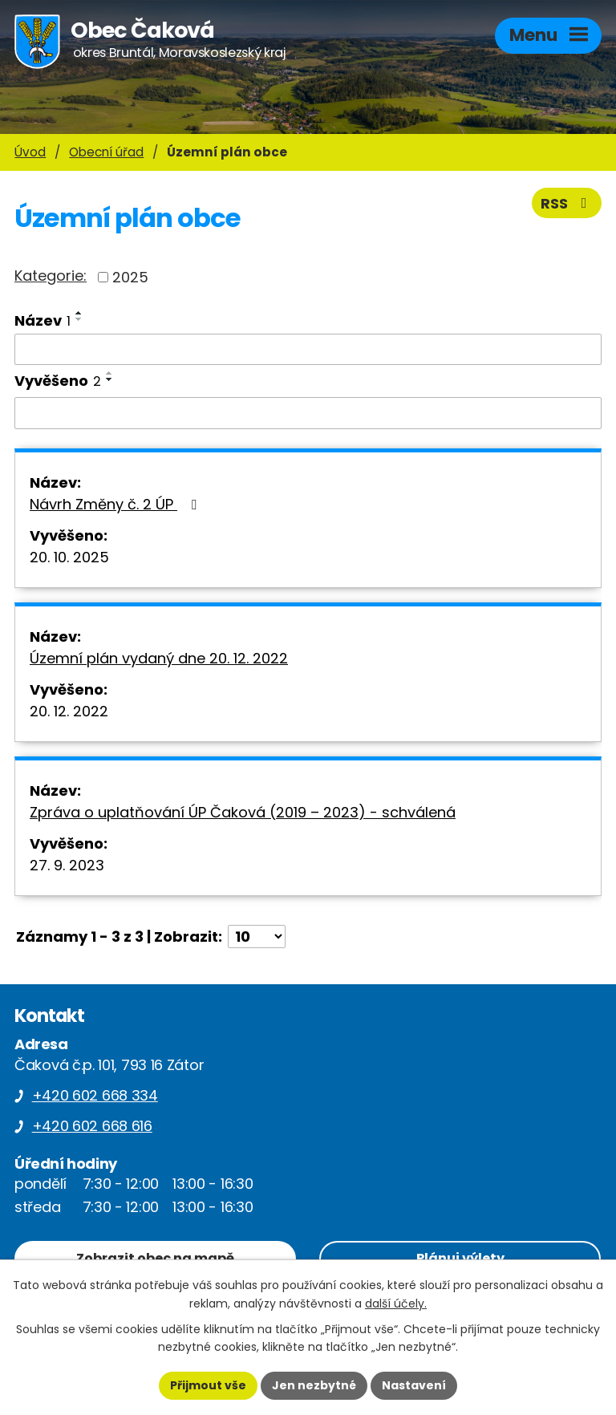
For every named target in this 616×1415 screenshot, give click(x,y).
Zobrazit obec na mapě (155, 1258)
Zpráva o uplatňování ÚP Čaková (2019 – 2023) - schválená (243, 812)
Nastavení (414, 1385)
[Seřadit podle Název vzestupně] (79, 313)
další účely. (396, 1303)
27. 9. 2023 (67, 865)
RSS (567, 203)
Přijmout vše (208, 1385)
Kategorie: (50, 276)
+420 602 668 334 (95, 1095)
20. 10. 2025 (69, 557)
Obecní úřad (106, 152)
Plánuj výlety (460, 1258)
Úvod (30, 152)
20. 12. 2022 (69, 711)
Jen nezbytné (314, 1385)
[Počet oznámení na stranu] (257, 936)
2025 (130, 277)
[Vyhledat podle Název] (308, 350)
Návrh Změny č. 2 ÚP (116, 504)
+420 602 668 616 (92, 1126)
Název (42, 320)
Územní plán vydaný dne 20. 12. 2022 (159, 658)
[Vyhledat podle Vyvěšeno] (308, 413)
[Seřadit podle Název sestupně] (79, 319)
